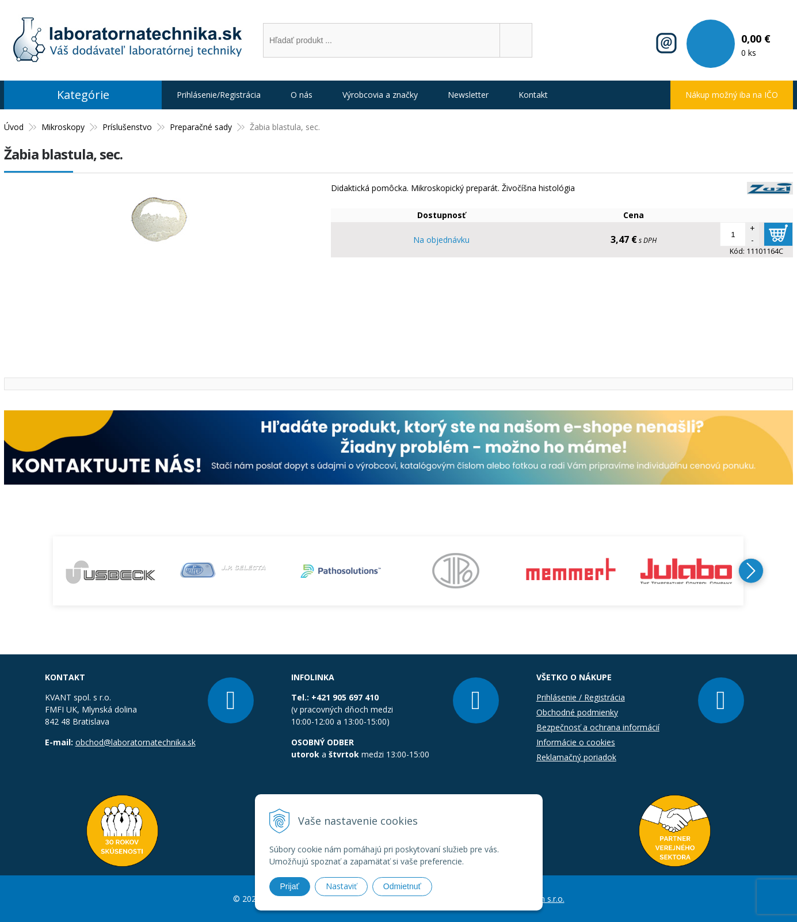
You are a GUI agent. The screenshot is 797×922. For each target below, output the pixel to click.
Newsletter (468, 94)
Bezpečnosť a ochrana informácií (597, 727)
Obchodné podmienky (577, 712)
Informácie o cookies (575, 742)
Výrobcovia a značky (380, 94)
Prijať (289, 886)
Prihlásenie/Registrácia (219, 94)
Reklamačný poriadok (576, 757)
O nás (301, 94)
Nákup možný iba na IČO (731, 94)
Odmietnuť (402, 886)
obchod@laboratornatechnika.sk (135, 742)
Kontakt (533, 94)
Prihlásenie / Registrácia (580, 697)
